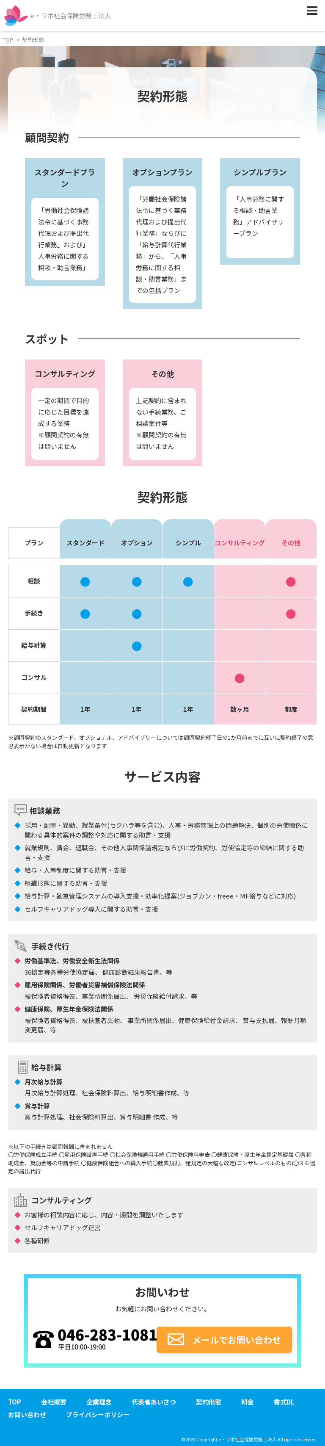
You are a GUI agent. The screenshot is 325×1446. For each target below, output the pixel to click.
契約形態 (208, 1401)
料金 (247, 1401)
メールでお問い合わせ (224, 1340)
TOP (8, 40)
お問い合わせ (27, 1414)
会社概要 (53, 1401)
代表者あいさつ (154, 1401)
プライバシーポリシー (97, 1414)
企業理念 (99, 1401)
